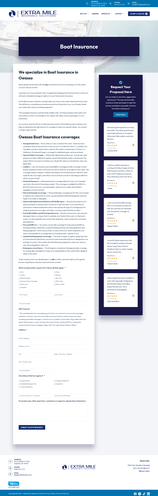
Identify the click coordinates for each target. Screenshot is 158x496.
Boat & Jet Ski (60, 284)
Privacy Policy (65, 325)
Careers (95, 14)
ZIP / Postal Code (25, 362)
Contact (120, 13)
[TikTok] (144, 491)
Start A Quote (139, 14)
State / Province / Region (63, 354)
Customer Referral (26, 387)
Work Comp (59, 281)
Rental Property (26, 278)
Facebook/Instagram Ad (28, 384)
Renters (58, 275)
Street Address (24, 338)
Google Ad (59, 384)
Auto (22, 272)
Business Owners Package (29, 281)
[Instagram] (139, 491)
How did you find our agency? (32, 376)
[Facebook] (135, 491)
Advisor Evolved (38, 491)
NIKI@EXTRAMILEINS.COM (141, 5)
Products (107, 13)
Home (57, 272)
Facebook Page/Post (62, 381)
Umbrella (23, 287)
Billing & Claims (144, 469)
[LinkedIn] (148, 491)
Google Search (25, 381)
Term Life (59, 278)
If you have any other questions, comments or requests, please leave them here (52, 401)
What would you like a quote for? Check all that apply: (42, 268)
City (20, 354)
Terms (74, 325)
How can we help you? (141, 466)
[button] (120, 114)
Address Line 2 (24, 346)
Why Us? (85, 13)
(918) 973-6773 (119, 5)
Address (23, 330)
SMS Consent (24, 309)
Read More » (111, 143)
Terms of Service (62, 491)
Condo (23, 275)
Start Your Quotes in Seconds (139, 463)
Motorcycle (24, 284)
